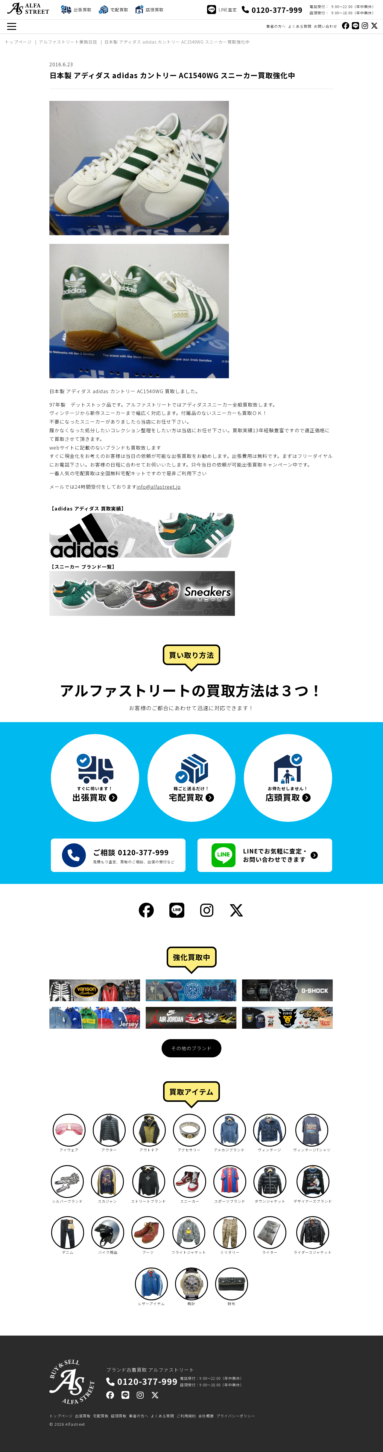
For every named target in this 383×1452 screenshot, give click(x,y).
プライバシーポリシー (235, 1415)
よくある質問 (299, 26)
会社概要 (206, 1415)
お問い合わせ (325, 26)
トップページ (61, 1415)
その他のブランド (191, 1048)
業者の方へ (276, 26)
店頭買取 (119, 1415)
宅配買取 (101, 1415)
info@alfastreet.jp (159, 486)
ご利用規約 (186, 1415)
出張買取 (83, 1415)
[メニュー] (11, 26)
